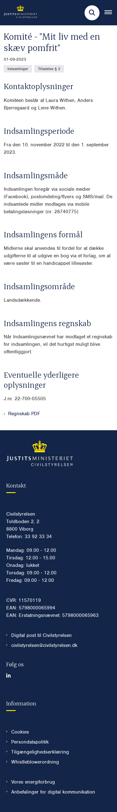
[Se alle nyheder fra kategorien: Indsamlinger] (18, 69)
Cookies (20, 732)
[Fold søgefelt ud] (92, 12)
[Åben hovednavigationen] (111, 13)
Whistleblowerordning (35, 762)
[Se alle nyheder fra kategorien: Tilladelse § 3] (49, 69)
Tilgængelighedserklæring (40, 752)
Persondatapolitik (30, 742)
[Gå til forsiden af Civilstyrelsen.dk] (18, 12)
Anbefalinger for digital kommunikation (53, 792)
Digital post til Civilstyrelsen (41, 635)
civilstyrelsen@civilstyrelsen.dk (44, 645)
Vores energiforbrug (33, 782)
